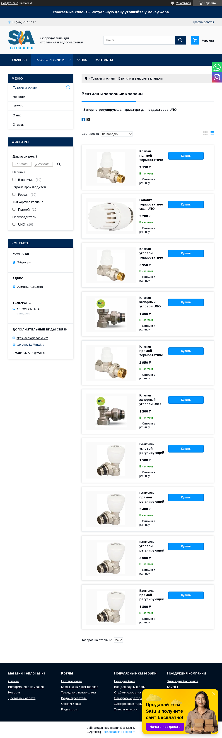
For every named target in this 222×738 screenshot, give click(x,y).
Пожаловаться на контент (118, 731)
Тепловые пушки (125, 709)
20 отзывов (183, 3)
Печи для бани (124, 681)
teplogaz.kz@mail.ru (30, 344)
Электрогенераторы (128, 698)
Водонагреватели (74, 698)
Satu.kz (130, 727)
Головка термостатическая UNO (151, 204)
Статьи (18, 106)
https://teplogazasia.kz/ (32, 338)
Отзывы (18, 124)
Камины (172, 686)
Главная (19, 59)
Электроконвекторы (128, 703)
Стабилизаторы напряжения (134, 692)
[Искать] (180, 40)
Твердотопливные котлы (78, 692)
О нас (82, 59)
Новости (19, 97)
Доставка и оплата (21, 698)
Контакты (104, 59)
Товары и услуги (50, 59)
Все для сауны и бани (129, 686)
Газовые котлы (71, 681)
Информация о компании (26, 686)
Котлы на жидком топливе (79, 686)
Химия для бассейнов (182, 681)
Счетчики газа (71, 703)
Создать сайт (9, 3)
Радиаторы (69, 709)
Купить (186, 155)
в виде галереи (205, 134)
